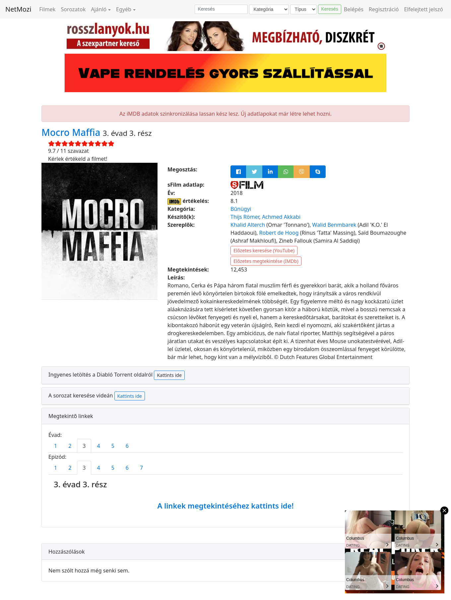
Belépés (353, 9)
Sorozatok (73, 9)
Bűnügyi (240, 208)
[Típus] (303, 9)
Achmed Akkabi (281, 216)
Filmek (47, 9)
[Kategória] (269, 9)
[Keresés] (221, 9)
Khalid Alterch (247, 224)
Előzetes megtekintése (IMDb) (265, 261)
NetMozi (18, 9)
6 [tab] (127, 446)
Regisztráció (384, 9)
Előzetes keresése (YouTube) (263, 250)
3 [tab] (84, 446)
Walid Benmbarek (334, 224)
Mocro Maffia (72, 132)
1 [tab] (55, 446)
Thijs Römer (244, 216)
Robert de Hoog (278, 232)
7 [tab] (141, 467)
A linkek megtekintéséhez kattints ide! (225, 505)
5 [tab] (112, 446)
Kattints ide (169, 375)
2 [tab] (69, 446)
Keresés (329, 9)
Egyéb (123, 9)
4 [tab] (98, 446)
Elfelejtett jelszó (423, 9)
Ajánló (98, 9)
